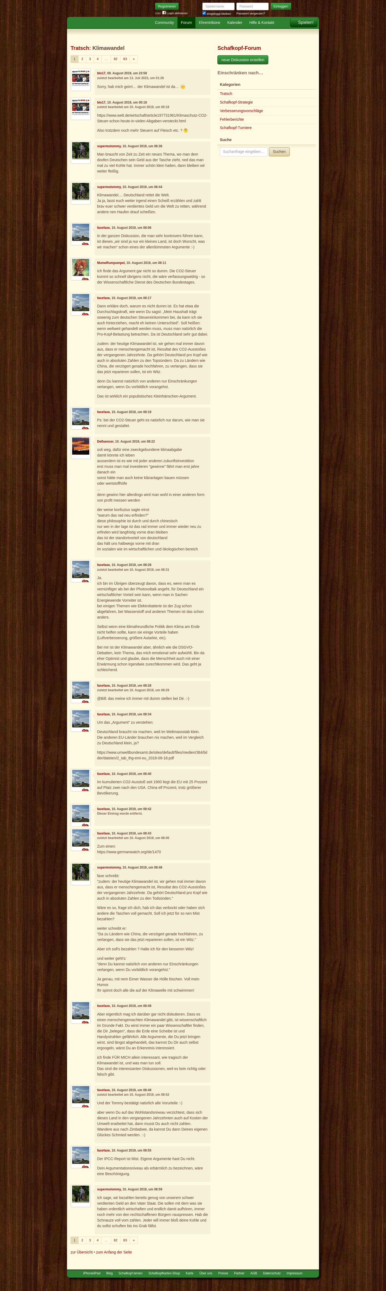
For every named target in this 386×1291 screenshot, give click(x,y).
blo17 (101, 73)
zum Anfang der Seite (114, 1252)
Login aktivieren (175, 13)
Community (164, 22)
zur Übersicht (81, 1252)
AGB (253, 1273)
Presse (223, 1273)
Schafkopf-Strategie (236, 102)
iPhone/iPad (91, 1273)
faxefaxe (103, 228)
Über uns (205, 1273)
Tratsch (79, 48)
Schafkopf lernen (130, 1273)
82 (115, 59)
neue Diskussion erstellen (242, 60)
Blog (109, 1273)
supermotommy (109, 146)
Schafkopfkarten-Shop (164, 1273)
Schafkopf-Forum (239, 48)
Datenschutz (272, 1273)
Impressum (294, 1273)
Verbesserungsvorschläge (241, 111)
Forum (186, 22)
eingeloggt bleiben (216, 13)
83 (125, 59)
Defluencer (105, 441)
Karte (189, 1273)
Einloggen (281, 6)
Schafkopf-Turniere (236, 128)
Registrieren (167, 6)
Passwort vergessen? (250, 13)
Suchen (279, 151)
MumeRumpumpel (111, 263)
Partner (239, 1273)
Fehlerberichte (232, 119)
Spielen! (306, 22)
